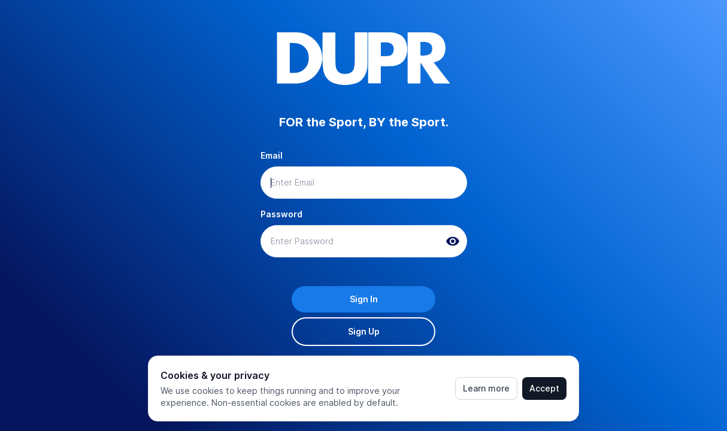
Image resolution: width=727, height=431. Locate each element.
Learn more (486, 388)
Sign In (364, 299)
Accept (544, 388)
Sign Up (364, 331)
